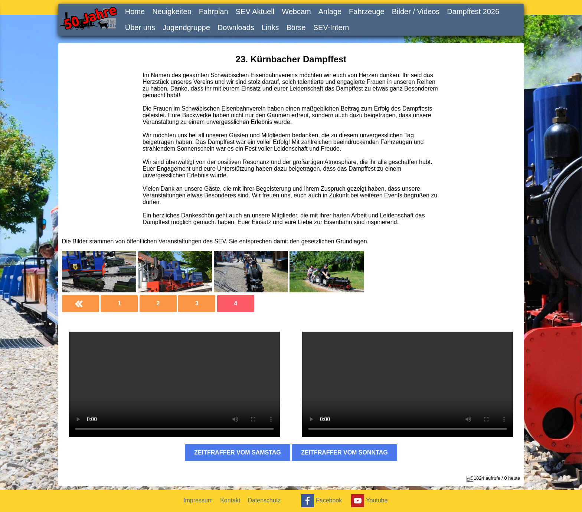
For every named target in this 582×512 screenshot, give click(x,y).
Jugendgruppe (186, 27)
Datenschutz (264, 500)
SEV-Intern (331, 27)
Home (135, 11)
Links (270, 27)
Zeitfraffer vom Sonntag (344, 452)
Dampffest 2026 (473, 11)
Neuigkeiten (172, 11)
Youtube (368, 500)
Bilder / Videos (416, 11)
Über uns (140, 27)
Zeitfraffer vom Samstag (237, 452)
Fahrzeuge (367, 11)
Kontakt (230, 500)
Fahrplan (213, 11)
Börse (296, 27)
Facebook (320, 500)
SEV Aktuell (255, 11)
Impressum (198, 500)
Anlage (329, 11)
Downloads (236, 27)
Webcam (296, 11)
